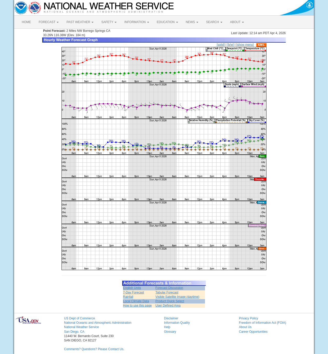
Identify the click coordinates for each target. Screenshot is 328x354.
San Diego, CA (74, 331)
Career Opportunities (253, 331)
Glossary (170, 331)
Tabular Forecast (167, 292)
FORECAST (49, 22)
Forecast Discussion (169, 288)
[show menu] (245, 44)
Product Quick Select (170, 301)
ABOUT (237, 22)
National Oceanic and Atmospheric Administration (97, 322)
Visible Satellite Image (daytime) (177, 297)
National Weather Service (81, 327)
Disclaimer (171, 318)
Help (167, 327)
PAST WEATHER (80, 22)
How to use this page (137, 305)
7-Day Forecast (133, 292)
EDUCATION (167, 22)
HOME (26, 22)
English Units (132, 288)
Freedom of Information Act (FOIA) (262, 322)
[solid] (221, 44)
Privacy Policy (248, 318)
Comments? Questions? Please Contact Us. (94, 349)
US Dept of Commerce (79, 318)
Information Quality (177, 322)
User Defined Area (168, 305)
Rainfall (128, 297)
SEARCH (214, 22)
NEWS (192, 22)
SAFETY (109, 22)
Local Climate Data (136, 301)
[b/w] (230, 44)
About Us (245, 327)
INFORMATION (136, 22)
